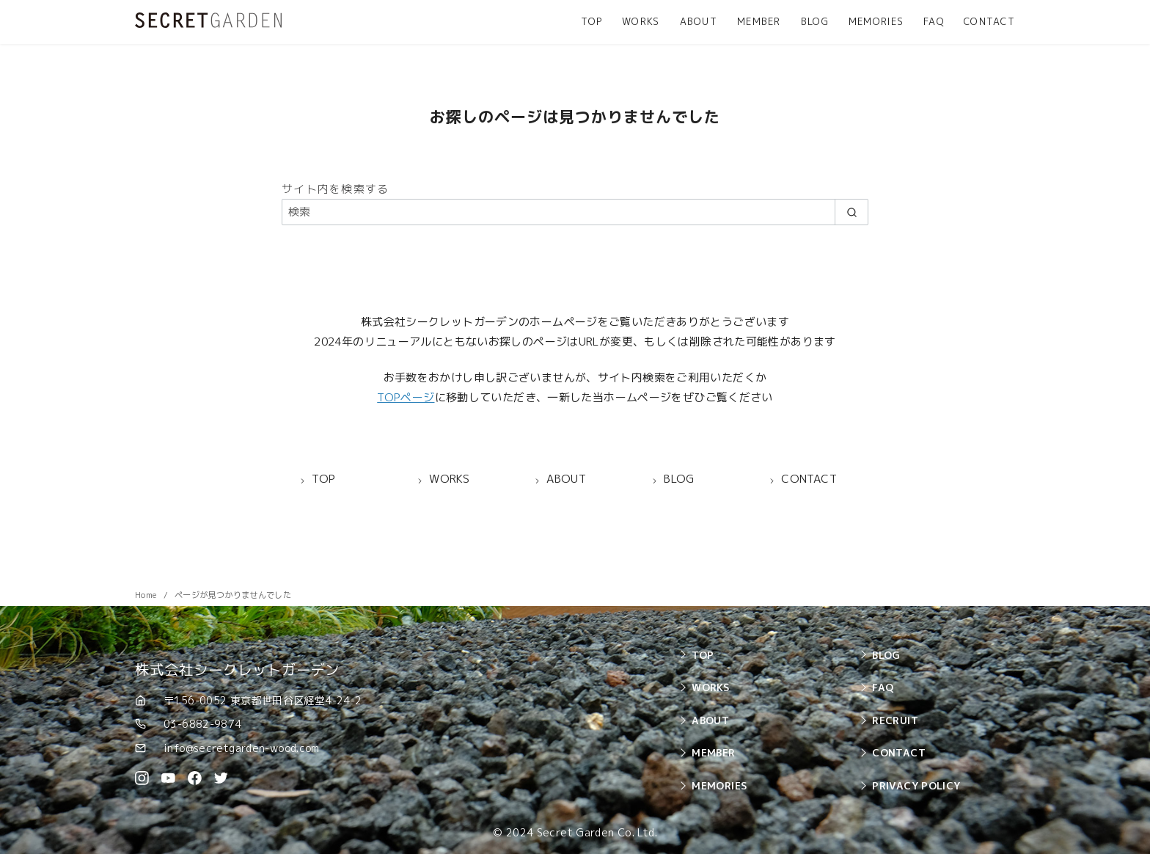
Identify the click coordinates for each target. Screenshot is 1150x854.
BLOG (815, 21)
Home (147, 595)
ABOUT (698, 21)
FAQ (933, 21)
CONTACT (989, 21)
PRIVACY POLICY (916, 785)
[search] (851, 212)
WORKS (640, 21)
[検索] (575, 212)
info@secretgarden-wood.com (242, 748)
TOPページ (405, 397)
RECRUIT (895, 720)
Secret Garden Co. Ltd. (597, 832)
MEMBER (759, 21)
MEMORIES (876, 21)
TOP (591, 21)
